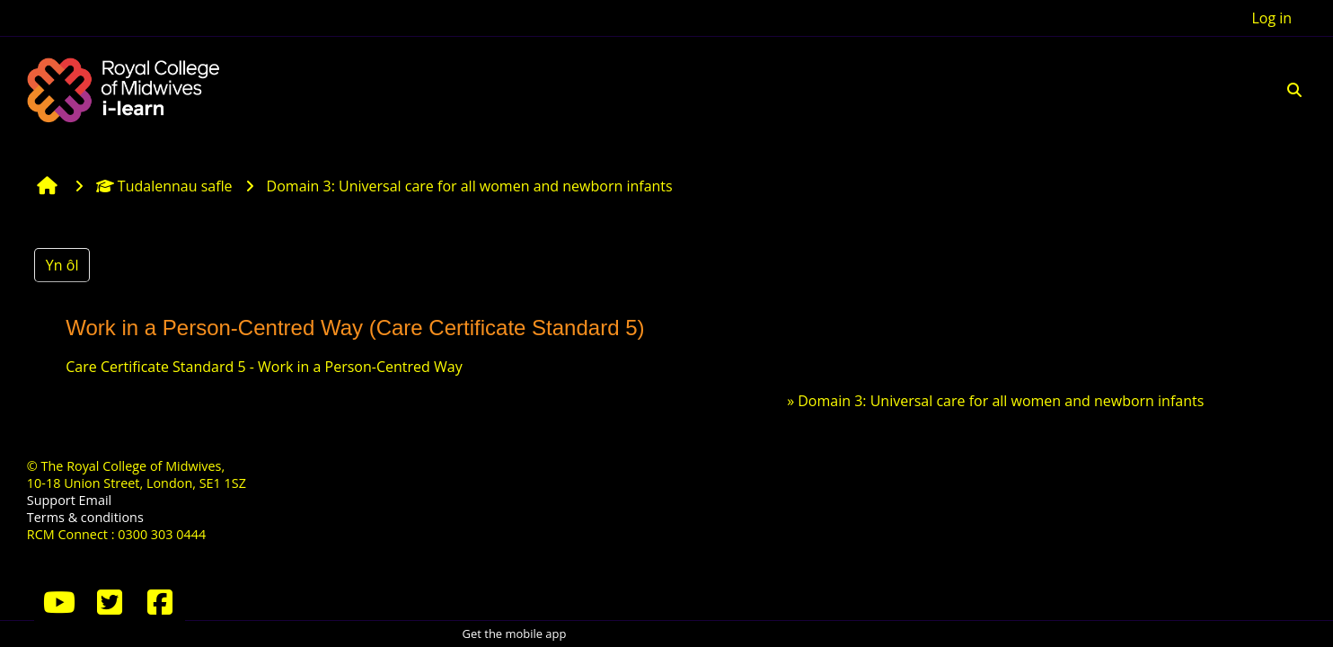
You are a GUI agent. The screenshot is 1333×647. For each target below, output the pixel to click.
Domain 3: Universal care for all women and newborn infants (1001, 401)
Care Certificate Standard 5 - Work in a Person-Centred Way (264, 367)
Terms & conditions (85, 517)
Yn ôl (62, 265)
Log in (1271, 18)
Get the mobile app (515, 633)
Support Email (69, 500)
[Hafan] (125, 88)
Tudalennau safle (164, 186)
